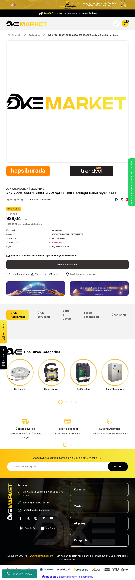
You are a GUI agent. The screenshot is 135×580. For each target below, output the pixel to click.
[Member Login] (116, 23)
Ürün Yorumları (44, 314)
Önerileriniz (118, 314)
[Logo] (27, 23)
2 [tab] (66, 403)
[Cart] (125, 23)
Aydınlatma (57, 230)
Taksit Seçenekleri (91, 314)
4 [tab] (76, 403)
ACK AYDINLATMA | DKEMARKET (26, 188)
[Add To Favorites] (18, 274)
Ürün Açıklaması (18, 314)
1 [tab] (60, 403)
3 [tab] (71, 403)
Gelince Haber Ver (67, 264)
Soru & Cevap (67, 315)
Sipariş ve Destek (19, 574)
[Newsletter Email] (67, 467)
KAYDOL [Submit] (118, 467)
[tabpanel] (20, 375)
